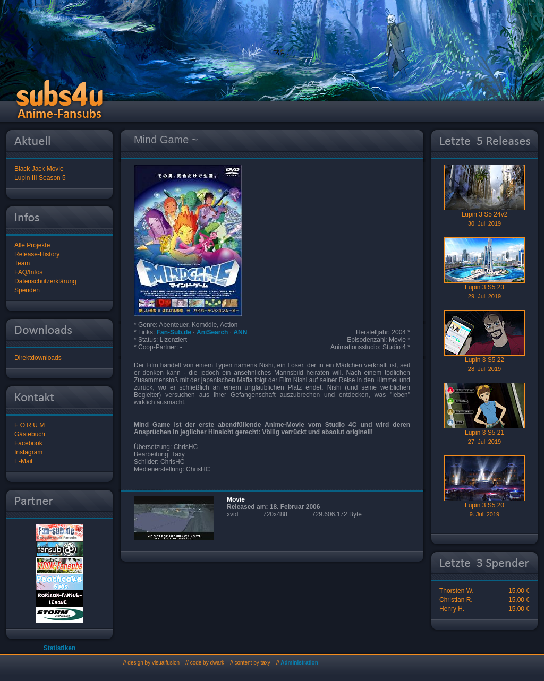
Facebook (28, 443)
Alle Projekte (32, 245)
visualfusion (166, 663)
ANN (240, 332)
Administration (299, 663)
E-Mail (23, 461)
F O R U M (29, 425)
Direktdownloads (38, 357)
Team (22, 263)
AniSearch (212, 332)
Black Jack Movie (39, 169)
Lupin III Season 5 (40, 178)
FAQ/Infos (28, 272)
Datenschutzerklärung (45, 281)
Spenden (27, 290)
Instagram (28, 452)
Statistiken (60, 648)
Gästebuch (29, 434)
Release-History (37, 254)
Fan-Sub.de (174, 332)
